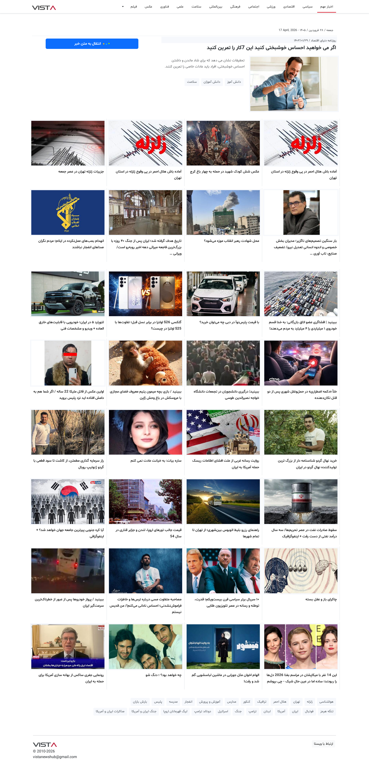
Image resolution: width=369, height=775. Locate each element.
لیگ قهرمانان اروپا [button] (175, 711)
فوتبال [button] (309, 711)
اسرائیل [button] (223, 711)
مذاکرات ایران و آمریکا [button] (110, 711)
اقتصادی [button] (289, 6)
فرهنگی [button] (235, 6)
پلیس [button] (158, 702)
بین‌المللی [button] (215, 6)
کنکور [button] (246, 702)
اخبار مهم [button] (326, 6)
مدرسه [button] (173, 702)
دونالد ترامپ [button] (202, 711)
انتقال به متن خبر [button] (92, 43)
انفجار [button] (188, 702)
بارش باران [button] (140, 702)
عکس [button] (148, 6)
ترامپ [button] (253, 711)
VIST (44, 6)
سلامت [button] (196, 6)
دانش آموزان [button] (212, 82)
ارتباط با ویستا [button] (323, 744)
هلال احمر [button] (279, 702)
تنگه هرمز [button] (326, 711)
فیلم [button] (134, 6)
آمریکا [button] (281, 711)
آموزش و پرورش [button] (209, 702)
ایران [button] (295, 711)
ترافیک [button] (261, 702)
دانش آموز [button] (234, 82)
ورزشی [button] (271, 6)
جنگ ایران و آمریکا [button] (144, 711)
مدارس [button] (231, 702)
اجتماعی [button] (253, 6)
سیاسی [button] (308, 6)
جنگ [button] (238, 711)
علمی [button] (180, 6)
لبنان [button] (267, 711)
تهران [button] (296, 702)
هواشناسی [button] (326, 702)
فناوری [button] (164, 6)
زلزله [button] (310, 702)
